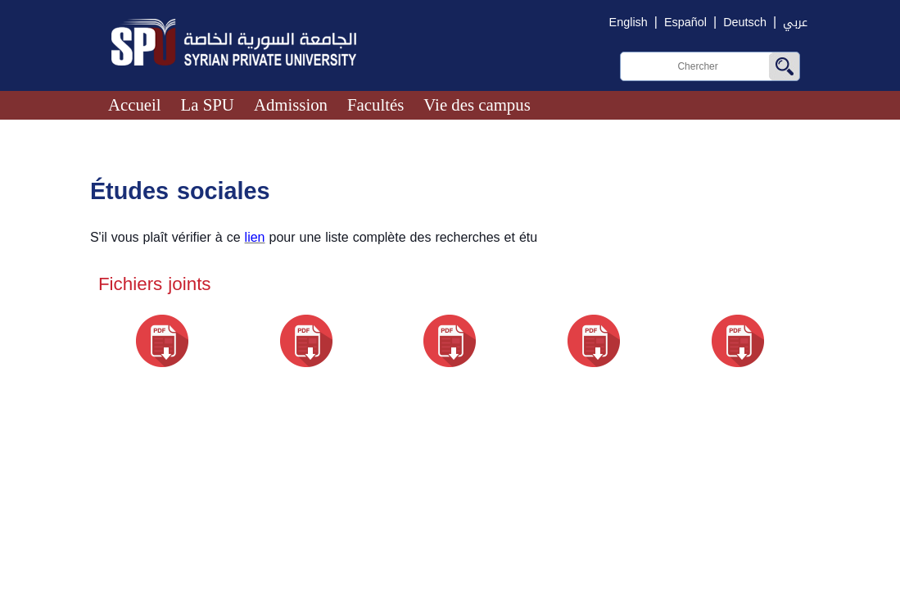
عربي (795, 22)
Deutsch (745, 22)
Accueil (134, 104)
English (628, 22)
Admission (291, 104)
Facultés (375, 104)
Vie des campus (476, 104)
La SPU (207, 104)
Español (685, 22)
